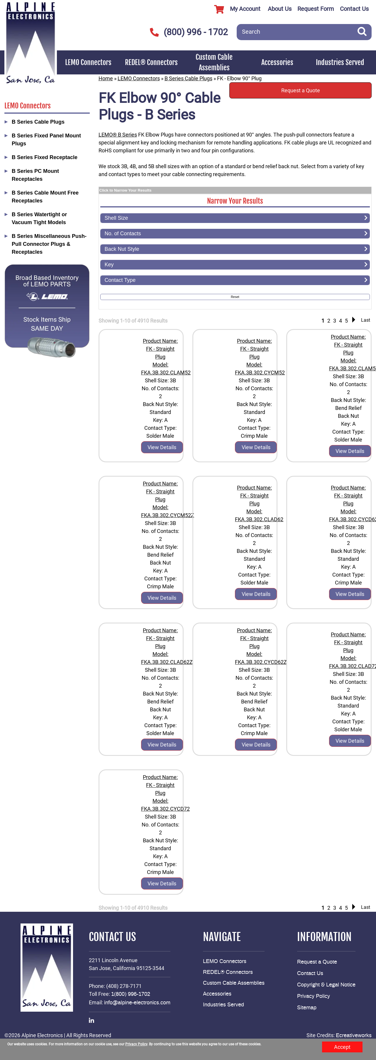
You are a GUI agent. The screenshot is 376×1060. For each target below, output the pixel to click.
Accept (342, 1047)
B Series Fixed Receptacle (44, 157)
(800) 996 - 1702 (189, 32)
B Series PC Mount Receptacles (35, 175)
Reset (235, 297)
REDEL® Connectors (151, 62)
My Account (235, 9)
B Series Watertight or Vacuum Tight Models (39, 218)
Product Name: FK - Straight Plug (160, 349)
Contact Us (354, 8)
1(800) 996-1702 (130, 994)
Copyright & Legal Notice (326, 985)
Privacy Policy (313, 996)
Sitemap (306, 1007)
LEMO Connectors (88, 62)
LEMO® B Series (118, 135)
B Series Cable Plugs (38, 122)
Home (106, 78)
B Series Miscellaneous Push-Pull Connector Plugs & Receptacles (49, 244)
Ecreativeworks (354, 1035)
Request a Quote (300, 90)
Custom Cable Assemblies (214, 62)
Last (365, 320)
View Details (162, 447)
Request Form (315, 8)
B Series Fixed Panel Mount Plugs (46, 139)
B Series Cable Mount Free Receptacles (45, 197)
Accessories (277, 62)
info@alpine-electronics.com (137, 1003)
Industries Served (340, 62)
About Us (280, 8)
